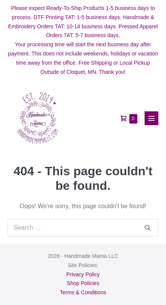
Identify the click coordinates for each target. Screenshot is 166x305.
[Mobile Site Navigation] (151, 118)
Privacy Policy (82, 274)
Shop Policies (83, 283)
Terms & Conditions (83, 292)
